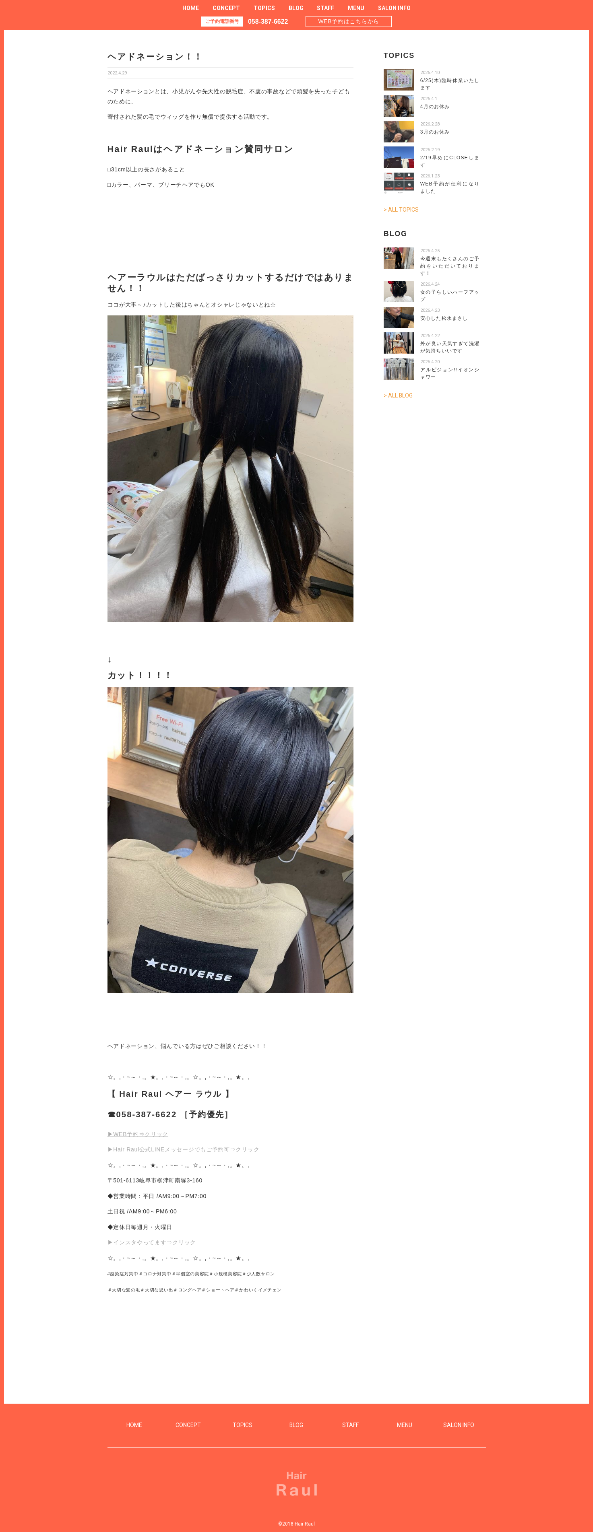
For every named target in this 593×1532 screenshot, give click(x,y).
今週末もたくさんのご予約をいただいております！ (450, 266)
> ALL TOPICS (401, 209)
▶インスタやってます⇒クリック (151, 1242)
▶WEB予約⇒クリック (138, 1134)
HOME (190, 8)
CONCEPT (226, 8)
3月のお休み (435, 132)
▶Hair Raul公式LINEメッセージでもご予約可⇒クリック (183, 1149)
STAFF (325, 8)
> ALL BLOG (398, 395)
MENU (356, 8)
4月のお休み (435, 106)
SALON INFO (394, 8)
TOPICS (264, 8)
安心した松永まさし (444, 318)
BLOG (296, 8)
